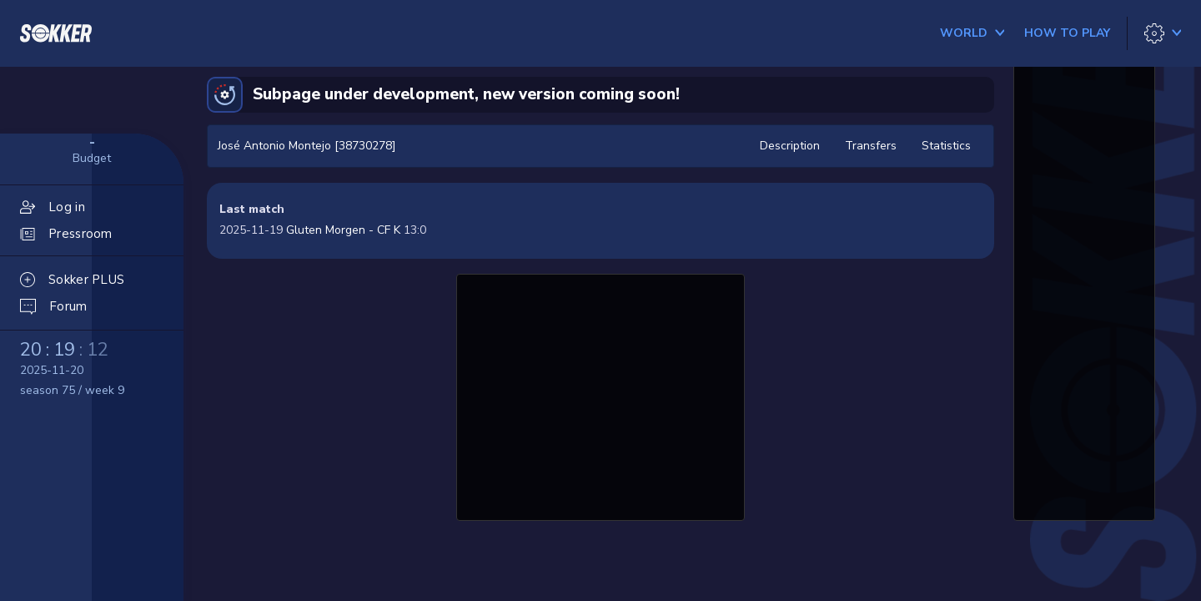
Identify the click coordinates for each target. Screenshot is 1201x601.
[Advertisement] (600, 395)
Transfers (871, 146)
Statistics (946, 146)
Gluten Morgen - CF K (343, 230)
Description (790, 146)
